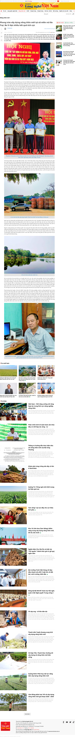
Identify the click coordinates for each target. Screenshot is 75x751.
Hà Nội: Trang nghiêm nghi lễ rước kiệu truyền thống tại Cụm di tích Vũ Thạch (68, 36)
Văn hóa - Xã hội (48, 11)
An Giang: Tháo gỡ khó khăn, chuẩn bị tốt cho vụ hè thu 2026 (27, 396)
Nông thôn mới (22, 11)
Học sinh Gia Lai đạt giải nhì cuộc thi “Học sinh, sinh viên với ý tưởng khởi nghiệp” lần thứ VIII (69, 53)
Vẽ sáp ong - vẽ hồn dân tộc (37, 611)
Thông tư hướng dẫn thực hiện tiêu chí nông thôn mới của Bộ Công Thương (40, 448)
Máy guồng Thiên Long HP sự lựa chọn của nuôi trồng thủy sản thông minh (69, 27)
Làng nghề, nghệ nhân (12, 11)
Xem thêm (27, 714)
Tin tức (4, 11)
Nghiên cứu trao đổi (63, 11)
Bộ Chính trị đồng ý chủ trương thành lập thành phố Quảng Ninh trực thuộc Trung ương (27, 379)
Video (71, 11)
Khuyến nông (40, 11)
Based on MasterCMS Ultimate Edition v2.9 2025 (10, 736)
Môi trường (55, 11)
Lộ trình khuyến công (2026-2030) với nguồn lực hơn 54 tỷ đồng (69, 44)
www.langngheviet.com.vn (54, 731)
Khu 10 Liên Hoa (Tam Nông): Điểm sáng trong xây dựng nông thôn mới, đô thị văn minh (41, 530)
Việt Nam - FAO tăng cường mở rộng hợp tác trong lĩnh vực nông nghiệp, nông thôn (41, 406)
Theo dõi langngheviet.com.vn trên (42, 32)
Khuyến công (33, 11)
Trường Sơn (9, 28)
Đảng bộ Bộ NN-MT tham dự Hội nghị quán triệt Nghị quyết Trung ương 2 (41, 593)
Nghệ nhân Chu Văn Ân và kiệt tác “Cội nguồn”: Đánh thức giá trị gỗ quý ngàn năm (41, 551)
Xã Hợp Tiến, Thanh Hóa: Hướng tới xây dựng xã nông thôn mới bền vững (40, 655)
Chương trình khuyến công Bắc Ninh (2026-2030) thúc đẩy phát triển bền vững (69, 62)
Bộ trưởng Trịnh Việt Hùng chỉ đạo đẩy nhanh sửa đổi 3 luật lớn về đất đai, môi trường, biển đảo (40, 572)
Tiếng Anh (58, 1)
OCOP (28, 11)
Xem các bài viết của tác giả (49, 28)
